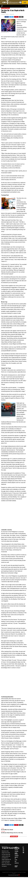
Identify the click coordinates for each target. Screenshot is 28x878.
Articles (16, 849)
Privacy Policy (16, 866)
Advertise (17, 863)
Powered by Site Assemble (14, 875)
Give (25, 2)
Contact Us (16, 858)
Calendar (16, 855)
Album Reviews (16, 853)
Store (16, 859)
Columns (16, 851)
